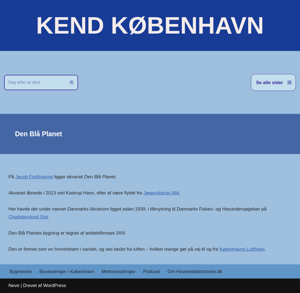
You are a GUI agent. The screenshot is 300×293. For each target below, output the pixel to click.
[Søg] (35, 82)
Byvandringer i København (66, 271)
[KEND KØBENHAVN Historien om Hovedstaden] (150, 25)
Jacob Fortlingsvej (34, 176)
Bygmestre (21, 271)
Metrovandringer (119, 271)
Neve (13, 285)
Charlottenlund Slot (28, 217)
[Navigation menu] (273, 82)
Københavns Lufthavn (242, 249)
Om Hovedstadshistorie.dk (195, 271)
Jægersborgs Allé (161, 193)
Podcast (151, 271)
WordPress (54, 285)
